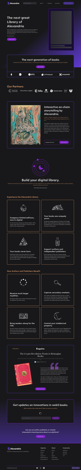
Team (53, 452)
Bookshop (50, 3)
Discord (65, 454)
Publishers (42, 450)
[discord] (37, 468)
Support (53, 455)
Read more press (40, 388)
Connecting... (68, 3)
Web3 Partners (44, 457)
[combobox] (30, 3)
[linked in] (44, 468)
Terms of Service (55, 459)
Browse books (12, 39)
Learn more (64, 142)
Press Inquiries (44, 459)
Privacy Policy (54, 457)
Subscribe (56, 418)
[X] (40, 468)
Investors (42, 455)
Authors (42, 452)
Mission (53, 450)
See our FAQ (40, 66)
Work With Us (40, 436)
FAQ (52, 454)
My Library (57, 3)
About (42, 3)
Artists (41, 454)
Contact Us (65, 450)
